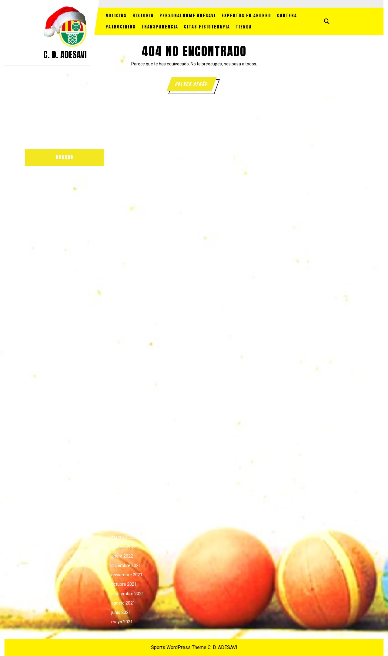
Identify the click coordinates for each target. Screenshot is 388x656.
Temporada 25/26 (301, 499)
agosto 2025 (123, 171)
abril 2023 (120, 434)
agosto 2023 (123, 396)
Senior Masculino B (302, 452)
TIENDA (244, 27)
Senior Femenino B (302, 424)
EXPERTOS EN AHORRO (246, 15)
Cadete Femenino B (303, 218)
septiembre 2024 (127, 274)
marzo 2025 (123, 218)
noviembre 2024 (126, 255)
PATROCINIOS (120, 27)
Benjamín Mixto (299, 199)
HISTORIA (143, 15)
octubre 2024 (124, 265)
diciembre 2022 (126, 471)
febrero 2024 (123, 340)
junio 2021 (121, 612)
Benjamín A (295, 180)
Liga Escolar (295, 387)
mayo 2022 (122, 518)
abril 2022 (120, 527)
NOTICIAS (116, 15)
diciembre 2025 (126, 133)
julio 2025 (120, 180)
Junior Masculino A (302, 358)
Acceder (206, 133)
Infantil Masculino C (302, 330)
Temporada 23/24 (301, 481)
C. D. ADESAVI (65, 54)
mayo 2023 (122, 424)
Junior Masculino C (302, 377)
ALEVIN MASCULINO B (305, 161)
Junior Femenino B (302, 349)
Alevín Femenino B (301, 143)
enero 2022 (122, 556)
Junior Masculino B (302, 368)
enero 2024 (122, 349)
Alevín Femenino (300, 133)
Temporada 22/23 (301, 471)
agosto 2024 (123, 283)
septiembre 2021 (127, 593)
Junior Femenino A (302, 340)
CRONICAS (294, 255)
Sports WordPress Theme (178, 647)
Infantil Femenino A (302, 293)
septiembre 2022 (127, 499)
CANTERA (287, 15)
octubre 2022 (124, 490)
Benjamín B (295, 189)
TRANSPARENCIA (160, 27)
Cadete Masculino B (303, 236)
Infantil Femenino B (302, 302)
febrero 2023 (123, 452)
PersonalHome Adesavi (187, 15)
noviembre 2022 (126, 481)
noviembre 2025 (126, 143)
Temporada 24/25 (301, 490)
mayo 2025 (122, 199)
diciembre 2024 (126, 246)
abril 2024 (120, 321)
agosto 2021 (123, 603)
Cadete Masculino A (303, 227)
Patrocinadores (298, 396)
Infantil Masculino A (303, 312)
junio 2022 (121, 509)
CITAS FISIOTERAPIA (207, 27)
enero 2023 (122, 462)
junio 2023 (121, 415)
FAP (288, 274)
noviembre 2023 (126, 368)
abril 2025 (120, 208)
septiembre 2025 (127, 161)
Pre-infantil (295, 405)
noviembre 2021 (126, 574)
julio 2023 (120, 405)
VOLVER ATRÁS (195, 86)
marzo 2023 (123, 443)
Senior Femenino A (302, 415)
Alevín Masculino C (302, 171)
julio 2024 (120, 293)
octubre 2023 (124, 377)
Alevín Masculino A (302, 152)
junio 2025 (121, 189)
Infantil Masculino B (302, 321)
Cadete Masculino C (303, 246)
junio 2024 (121, 302)
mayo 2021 (122, 621)
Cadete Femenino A (303, 208)
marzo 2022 (123, 537)
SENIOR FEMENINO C (303, 434)
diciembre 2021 (126, 565)
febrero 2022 (123, 546)
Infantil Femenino (300, 283)
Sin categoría (296, 462)
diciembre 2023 (126, 358)
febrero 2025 (123, 227)
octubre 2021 (124, 584)
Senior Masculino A (302, 443)
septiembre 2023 (127, 387)
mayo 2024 (122, 312)
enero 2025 (122, 236)
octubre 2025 (124, 152)
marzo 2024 (123, 330)
